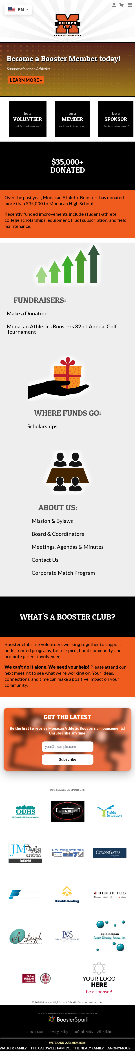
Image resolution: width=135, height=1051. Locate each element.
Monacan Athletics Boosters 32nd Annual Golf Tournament (62, 329)
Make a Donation (27, 313)
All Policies (105, 1032)
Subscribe (67, 759)
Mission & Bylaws (52, 520)
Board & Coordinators (58, 533)
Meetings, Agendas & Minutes (68, 546)
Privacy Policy (58, 1032)
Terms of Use (33, 1032)
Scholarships (42, 426)
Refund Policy (83, 1032)
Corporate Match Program (63, 572)
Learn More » (26, 80)
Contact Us (45, 559)
